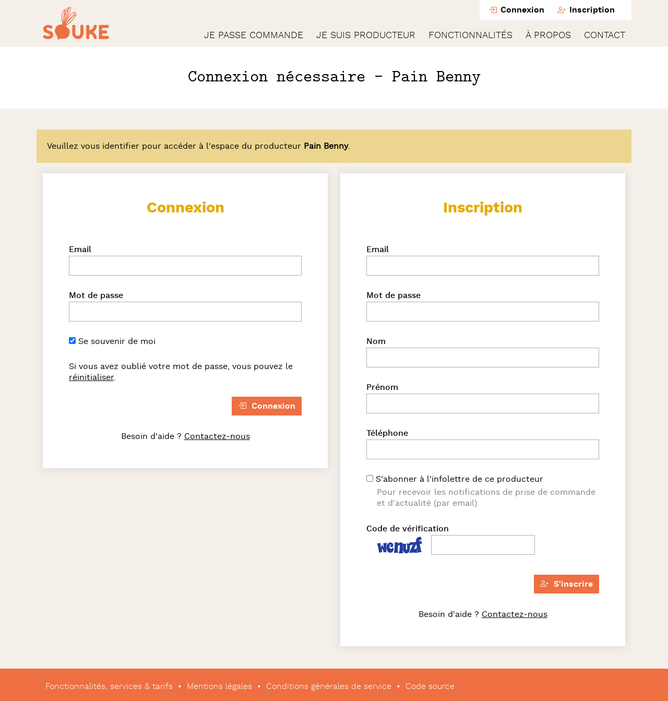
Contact (604, 35)
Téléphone (387, 433)
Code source (430, 686)
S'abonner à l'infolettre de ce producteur (454, 479)
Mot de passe (96, 295)
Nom (376, 341)
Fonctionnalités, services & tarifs (109, 686)
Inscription (586, 10)
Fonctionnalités (470, 35)
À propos (548, 35)
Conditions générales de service (328, 686)
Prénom (382, 387)
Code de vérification (407, 529)
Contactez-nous (217, 436)
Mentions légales (219, 686)
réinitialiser (91, 377)
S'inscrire (566, 584)
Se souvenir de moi (112, 341)
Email (80, 249)
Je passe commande (253, 35)
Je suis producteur (365, 35)
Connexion (516, 10)
